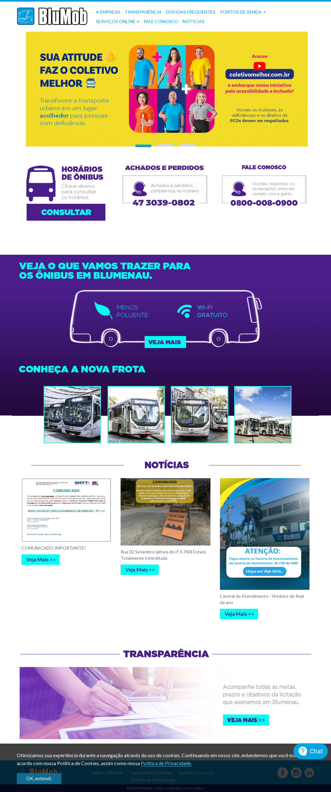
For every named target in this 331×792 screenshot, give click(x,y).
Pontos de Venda (243, 12)
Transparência (143, 12)
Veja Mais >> (41, 559)
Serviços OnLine (118, 21)
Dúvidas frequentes (190, 12)
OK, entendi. (39, 778)
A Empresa (108, 12)
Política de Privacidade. (166, 763)
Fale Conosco (161, 21)
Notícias (193, 21)
